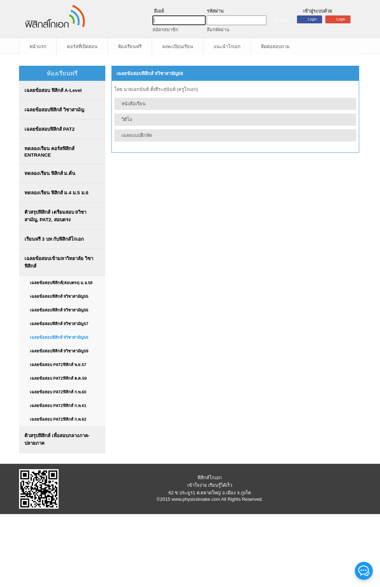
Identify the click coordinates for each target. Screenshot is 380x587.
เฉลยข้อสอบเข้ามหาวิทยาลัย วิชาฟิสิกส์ (58, 262)
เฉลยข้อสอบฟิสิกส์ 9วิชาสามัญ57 (59, 324)
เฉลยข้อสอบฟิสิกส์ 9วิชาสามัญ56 (59, 310)
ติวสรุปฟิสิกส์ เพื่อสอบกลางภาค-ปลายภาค (57, 439)
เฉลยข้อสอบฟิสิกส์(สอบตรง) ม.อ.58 (61, 283)
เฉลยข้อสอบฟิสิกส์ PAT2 (49, 129)
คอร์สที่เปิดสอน (82, 46)
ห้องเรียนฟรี (130, 46)
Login (340, 19)
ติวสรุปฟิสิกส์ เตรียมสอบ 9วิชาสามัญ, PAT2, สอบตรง (55, 215)
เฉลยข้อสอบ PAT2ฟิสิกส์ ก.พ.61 (58, 405)
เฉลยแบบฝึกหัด (137, 135)
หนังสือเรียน (134, 103)
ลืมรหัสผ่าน (218, 29)
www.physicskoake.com (195, 499)
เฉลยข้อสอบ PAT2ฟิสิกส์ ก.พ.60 (58, 392)
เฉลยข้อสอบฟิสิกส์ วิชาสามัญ (54, 109)
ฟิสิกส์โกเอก (209, 477)
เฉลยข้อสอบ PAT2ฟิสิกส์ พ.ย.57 (58, 364)
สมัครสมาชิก (165, 29)
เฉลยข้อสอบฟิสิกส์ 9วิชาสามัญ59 (59, 351)
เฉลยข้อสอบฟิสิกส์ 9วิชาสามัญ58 (59, 337)
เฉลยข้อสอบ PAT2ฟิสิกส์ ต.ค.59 (58, 378)
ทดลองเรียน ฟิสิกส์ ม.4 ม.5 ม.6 (56, 192)
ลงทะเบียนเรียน (177, 46)
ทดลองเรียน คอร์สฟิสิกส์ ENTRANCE (49, 152)
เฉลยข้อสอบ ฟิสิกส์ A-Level (53, 90)
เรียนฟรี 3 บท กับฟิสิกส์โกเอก (54, 239)
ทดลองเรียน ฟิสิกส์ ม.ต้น (49, 173)
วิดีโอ (127, 119)
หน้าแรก (37, 46)
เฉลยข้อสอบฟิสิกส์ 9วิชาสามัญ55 (59, 296)
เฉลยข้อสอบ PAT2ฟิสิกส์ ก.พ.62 (58, 419)
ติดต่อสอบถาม (275, 46)
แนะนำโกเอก (227, 46)
